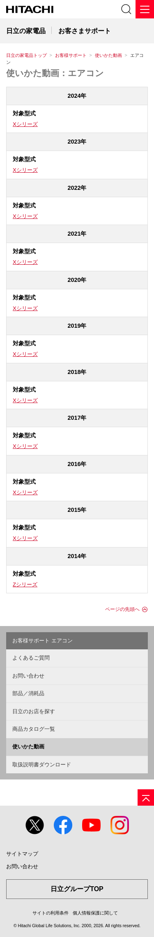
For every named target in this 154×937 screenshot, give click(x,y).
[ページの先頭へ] (146, 797)
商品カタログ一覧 (33, 729)
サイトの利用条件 (50, 912)
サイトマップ (22, 854)
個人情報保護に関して (95, 912)
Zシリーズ (25, 584)
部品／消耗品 (28, 693)
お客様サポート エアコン (42, 640)
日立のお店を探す (33, 711)
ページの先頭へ (122, 609)
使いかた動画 (108, 55)
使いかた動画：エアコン (55, 73)
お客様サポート (71, 55)
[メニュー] (145, 9)
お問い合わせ (28, 676)
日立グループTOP (77, 888)
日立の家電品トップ (26, 55)
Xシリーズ (25, 124)
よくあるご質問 (31, 658)
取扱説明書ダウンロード (41, 764)
